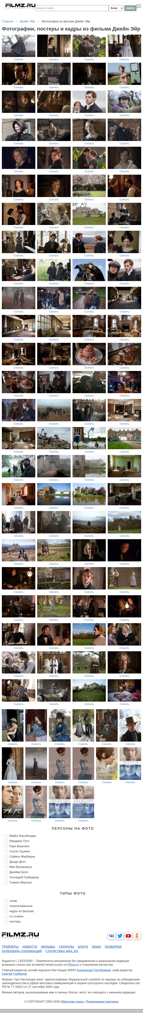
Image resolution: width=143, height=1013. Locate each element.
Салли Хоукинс (19, 851)
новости (29, 946)
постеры (15, 921)
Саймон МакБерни (22, 856)
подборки (113, 946)
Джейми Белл (18, 872)
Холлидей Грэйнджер (24, 877)
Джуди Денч (17, 861)
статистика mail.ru (62, 951)
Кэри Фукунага (19, 846)
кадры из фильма (21, 911)
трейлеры (10, 946)
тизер (13, 900)
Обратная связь (72, 1001)
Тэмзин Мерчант (20, 882)
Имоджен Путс (19, 841)
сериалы (66, 946)
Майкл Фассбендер (22, 835)
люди (96, 946)
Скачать (18, 59)
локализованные (20, 906)
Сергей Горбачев (14, 973)
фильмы (48, 946)
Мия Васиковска (20, 866)
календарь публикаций (22, 951)
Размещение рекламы (102, 1001)
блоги (83, 946)
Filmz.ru (73, 964)
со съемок (16, 916)
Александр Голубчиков (94, 970)
